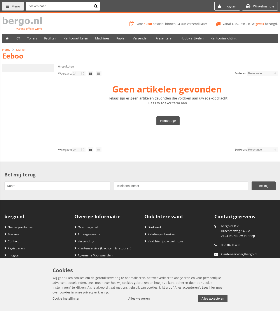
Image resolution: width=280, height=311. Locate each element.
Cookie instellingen (66, 298)
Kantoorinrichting (223, 38)
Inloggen (12, 255)
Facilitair (50, 38)
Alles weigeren (139, 298)
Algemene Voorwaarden (93, 255)
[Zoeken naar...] (96, 6)
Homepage (168, 121)
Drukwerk (153, 227)
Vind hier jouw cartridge (163, 241)
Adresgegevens (87, 234)
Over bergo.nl (86, 227)
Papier (121, 38)
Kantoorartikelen (76, 38)
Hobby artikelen (192, 38)
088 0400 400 (230, 245)
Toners (32, 38)
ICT (18, 38)
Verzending (84, 241)
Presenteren (164, 38)
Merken (11, 234)
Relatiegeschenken (159, 234)
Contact (11, 241)
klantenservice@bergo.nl (239, 254)
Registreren (14, 248)
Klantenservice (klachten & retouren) (102, 248)
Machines (102, 38)
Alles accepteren (212, 298)
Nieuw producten (18, 227)
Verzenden (141, 38)
